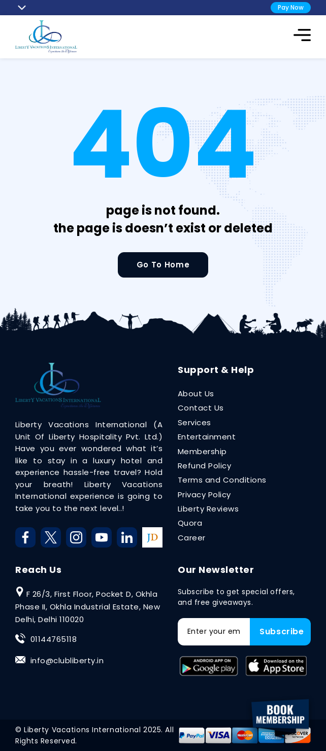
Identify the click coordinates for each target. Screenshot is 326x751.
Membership (202, 451)
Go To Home (163, 264)
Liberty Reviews (208, 508)
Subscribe (281, 631)
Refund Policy (204, 465)
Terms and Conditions (222, 479)
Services (194, 422)
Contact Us (201, 407)
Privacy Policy (204, 494)
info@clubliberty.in (67, 660)
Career (192, 537)
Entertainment (207, 436)
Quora (190, 523)
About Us (196, 393)
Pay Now (291, 7)
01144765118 (53, 639)
